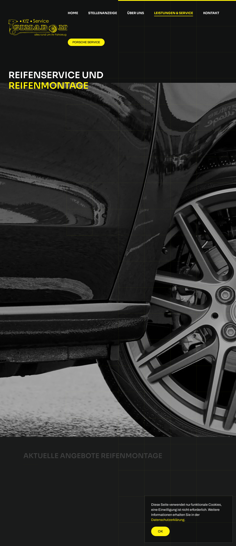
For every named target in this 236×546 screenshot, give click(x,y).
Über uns (135, 13)
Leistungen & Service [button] (173, 13)
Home (73, 13)
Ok (160, 531)
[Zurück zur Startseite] (38, 27)
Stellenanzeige (102, 13)
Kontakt (211, 13)
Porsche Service (86, 42)
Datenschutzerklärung (167, 520)
